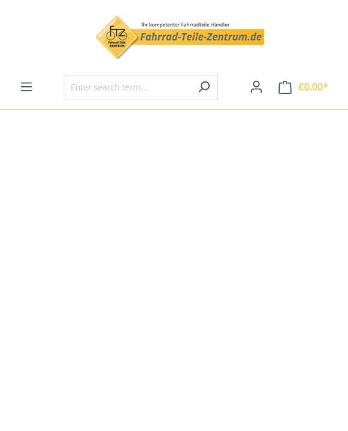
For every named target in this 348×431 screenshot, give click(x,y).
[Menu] (26, 87)
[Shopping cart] (303, 87)
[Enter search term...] (127, 87)
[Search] (204, 87)
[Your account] (256, 87)
